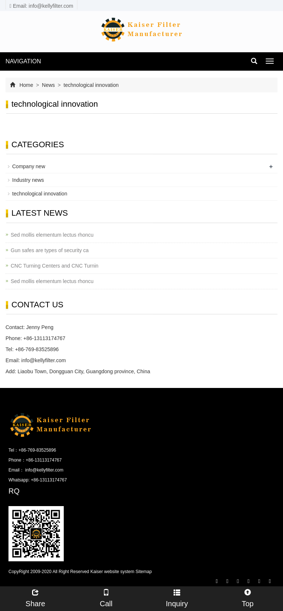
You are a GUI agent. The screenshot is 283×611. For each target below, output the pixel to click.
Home (26, 85)
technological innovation (90, 85)
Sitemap (144, 571)
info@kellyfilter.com (43, 360)
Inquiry (177, 597)
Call (106, 597)
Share (35, 597)
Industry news (28, 180)
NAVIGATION (23, 61)
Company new (28, 166)
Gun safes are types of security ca (50, 250)
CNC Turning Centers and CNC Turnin (54, 266)
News (48, 85)
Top (247, 597)
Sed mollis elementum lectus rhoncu (52, 235)
